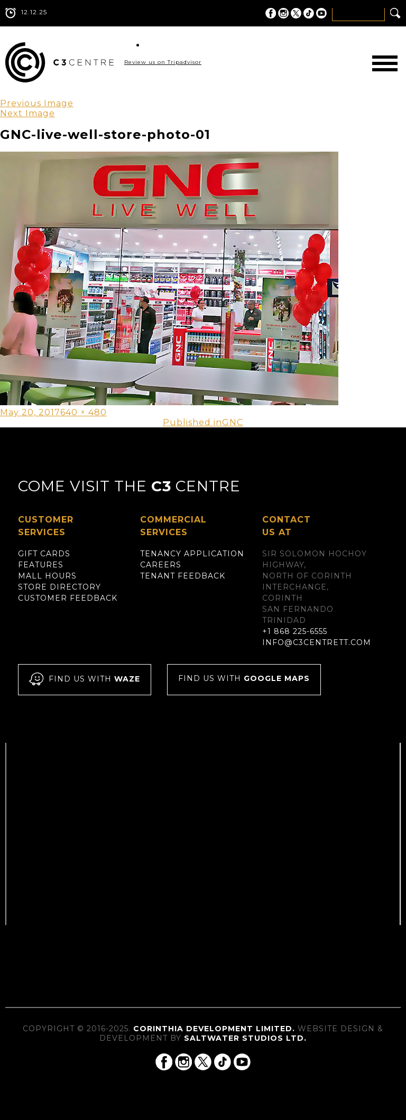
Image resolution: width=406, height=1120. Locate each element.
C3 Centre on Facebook (270, 13)
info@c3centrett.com (316, 642)
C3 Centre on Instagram (283, 13)
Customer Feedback (67, 598)
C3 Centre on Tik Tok (308, 13)
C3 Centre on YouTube (321, 13)
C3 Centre (59, 62)
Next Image (27, 113)
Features (40, 565)
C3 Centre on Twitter (296, 13)
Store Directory (59, 587)
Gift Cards (44, 553)
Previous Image (36, 103)
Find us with (84, 680)
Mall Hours (47, 576)
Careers (160, 565)
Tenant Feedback (182, 576)
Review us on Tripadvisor (162, 62)
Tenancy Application (192, 553)
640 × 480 (83, 412)
